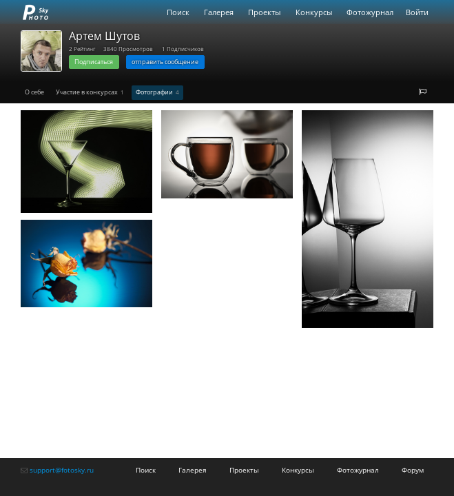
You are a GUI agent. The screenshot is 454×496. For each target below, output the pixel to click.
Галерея (219, 12)
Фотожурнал (370, 12)
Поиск (178, 12)
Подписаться (93, 62)
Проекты (264, 12)
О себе (34, 92)
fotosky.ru (36, 12)
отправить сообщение (165, 62)
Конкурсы (314, 12)
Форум (413, 470)
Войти (417, 12)
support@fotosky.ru (62, 470)
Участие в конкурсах (90, 92)
